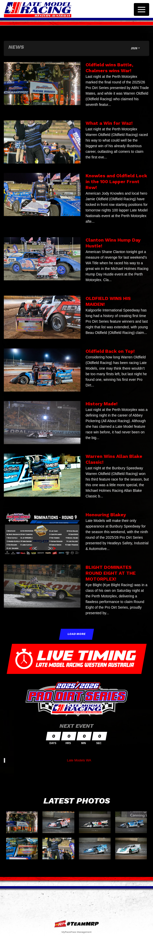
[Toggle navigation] (141, 9)
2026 (134, 48)
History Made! (101, 403)
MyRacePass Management (76, 932)
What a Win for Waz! (109, 123)
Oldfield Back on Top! (110, 351)
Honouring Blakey (106, 514)
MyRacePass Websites (77, 924)
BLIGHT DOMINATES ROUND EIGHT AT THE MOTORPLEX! (111, 573)
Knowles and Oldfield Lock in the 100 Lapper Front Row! (116, 181)
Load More (76, 634)
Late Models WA (79, 760)
